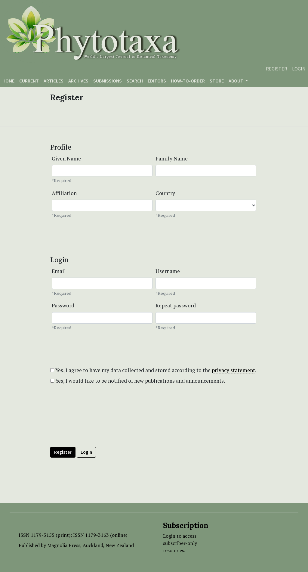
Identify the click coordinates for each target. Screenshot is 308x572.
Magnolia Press (63, 545)
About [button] (236, 81)
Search (135, 81)
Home (8, 81)
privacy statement (233, 370)
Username (168, 271)
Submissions (107, 81)
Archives (78, 81)
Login (299, 69)
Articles (53, 81)
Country (165, 193)
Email (59, 271)
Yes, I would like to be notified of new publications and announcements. (137, 380)
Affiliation (64, 193)
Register (276, 69)
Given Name (66, 158)
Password (63, 305)
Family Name (172, 158)
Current (29, 81)
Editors (157, 81)
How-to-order (188, 81)
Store (217, 81)
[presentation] (96, 429)
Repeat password (176, 305)
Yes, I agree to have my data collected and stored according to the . (153, 370)
